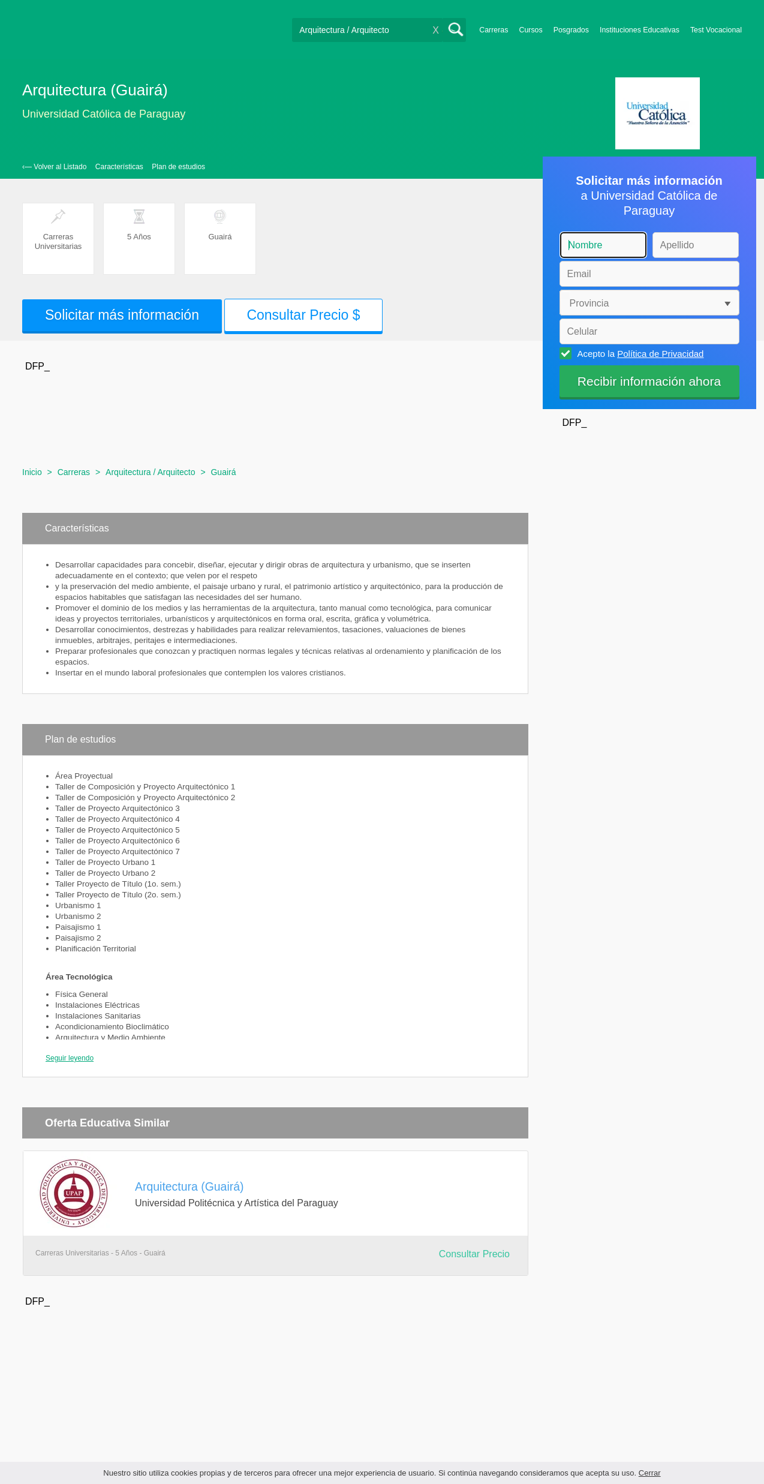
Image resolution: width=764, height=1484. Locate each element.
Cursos (530, 30)
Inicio (32, 472)
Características (119, 167)
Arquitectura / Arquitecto (150, 472)
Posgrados (571, 30)
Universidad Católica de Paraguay (103, 114)
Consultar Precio (474, 1254)
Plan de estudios (178, 167)
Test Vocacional (716, 30)
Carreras (493, 30)
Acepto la (639, 353)
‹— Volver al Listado (54, 167)
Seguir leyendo (70, 1058)
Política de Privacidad (660, 354)
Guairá (223, 472)
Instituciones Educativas (639, 30)
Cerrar (650, 1472)
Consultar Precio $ (303, 315)
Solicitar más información (122, 315)
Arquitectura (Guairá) (189, 1186)
